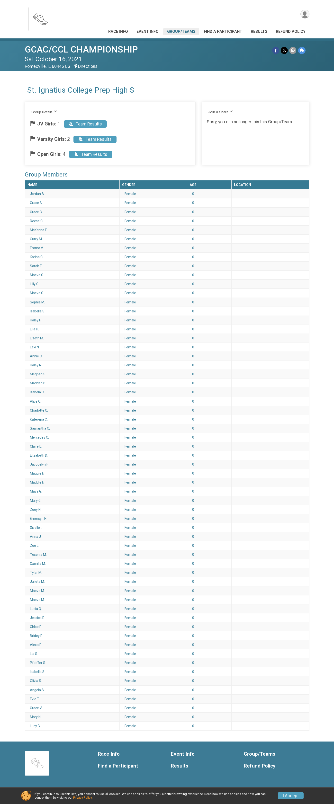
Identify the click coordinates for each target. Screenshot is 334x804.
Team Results (85, 124)
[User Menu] (304, 14)
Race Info (118, 31)
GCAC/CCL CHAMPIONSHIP (81, 49)
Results (259, 31)
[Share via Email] (293, 50)
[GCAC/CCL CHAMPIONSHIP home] (40, 17)
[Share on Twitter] (284, 50)
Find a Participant (223, 31)
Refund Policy (291, 31)
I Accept (291, 795)
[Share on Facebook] (276, 50)
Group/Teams (181, 31)
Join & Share (220, 112)
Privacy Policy (82, 797)
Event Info (147, 31)
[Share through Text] (302, 50)
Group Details (44, 112)
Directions (88, 66)
